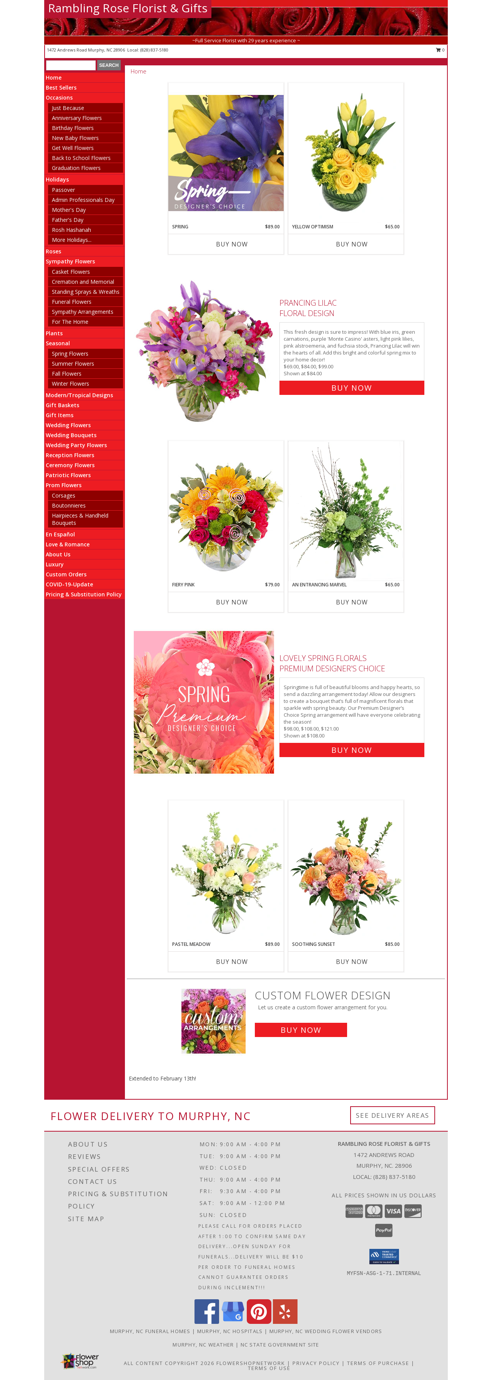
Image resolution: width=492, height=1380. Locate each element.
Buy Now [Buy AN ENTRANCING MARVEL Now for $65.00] (352, 602)
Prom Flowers (63, 485)
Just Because (68, 108)
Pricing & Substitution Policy (84, 594)
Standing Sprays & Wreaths (86, 291)
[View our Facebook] (206, 1321)
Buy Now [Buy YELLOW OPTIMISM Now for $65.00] (352, 244)
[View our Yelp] (285, 1321)
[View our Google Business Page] (233, 1321)
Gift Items (59, 415)
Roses (53, 251)
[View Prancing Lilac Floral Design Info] (205, 343)
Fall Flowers (66, 373)
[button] (384, 1256)
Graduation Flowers (76, 167)
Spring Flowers (70, 353)
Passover (63, 189)
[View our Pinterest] (259, 1321)
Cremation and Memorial (83, 281)
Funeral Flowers (71, 301)
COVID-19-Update (69, 584)
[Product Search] (71, 65)
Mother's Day (69, 209)
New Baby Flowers (75, 137)
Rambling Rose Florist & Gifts (128, 8)
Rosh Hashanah (71, 229)
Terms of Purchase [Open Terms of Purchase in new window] (378, 1363)
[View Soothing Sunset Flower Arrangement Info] (346, 871)
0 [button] (440, 50)
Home (54, 77)
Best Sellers (61, 87)
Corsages (63, 495)
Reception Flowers (70, 455)
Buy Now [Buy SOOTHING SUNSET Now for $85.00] (352, 961)
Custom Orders (66, 574)
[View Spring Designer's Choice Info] (226, 153)
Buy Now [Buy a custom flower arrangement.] (301, 1030)
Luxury (55, 564)
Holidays (57, 179)
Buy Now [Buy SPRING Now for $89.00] (232, 244)
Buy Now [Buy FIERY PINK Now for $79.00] (232, 602)
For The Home (70, 321)
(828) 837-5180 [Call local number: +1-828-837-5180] (154, 50)
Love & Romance (68, 544)
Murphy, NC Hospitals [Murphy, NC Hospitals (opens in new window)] (230, 1331)
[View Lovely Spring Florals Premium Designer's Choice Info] (205, 702)
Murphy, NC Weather (203, 1344)
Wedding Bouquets (71, 435)
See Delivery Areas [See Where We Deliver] (392, 1115)
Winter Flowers (70, 383)
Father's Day (67, 219)
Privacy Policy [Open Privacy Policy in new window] (316, 1363)
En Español (60, 534)
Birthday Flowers (73, 128)
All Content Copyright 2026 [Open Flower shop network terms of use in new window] (169, 1363)
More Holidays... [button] (71, 239)
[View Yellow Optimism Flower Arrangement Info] (346, 153)
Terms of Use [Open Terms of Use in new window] (269, 1368)
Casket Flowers (71, 271)
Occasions (59, 97)
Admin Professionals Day (83, 199)
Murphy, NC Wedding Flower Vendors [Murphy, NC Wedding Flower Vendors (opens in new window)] (325, 1331)
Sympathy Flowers (70, 261)
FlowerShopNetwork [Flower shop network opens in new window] (250, 1363)
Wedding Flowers (68, 425)
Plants (54, 333)
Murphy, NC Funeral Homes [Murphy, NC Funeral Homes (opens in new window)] (150, 1331)
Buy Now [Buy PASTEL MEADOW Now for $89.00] (232, 961)
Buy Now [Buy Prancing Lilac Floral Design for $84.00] (351, 388)
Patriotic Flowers (68, 475)
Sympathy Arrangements (82, 311)
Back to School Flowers (81, 157)
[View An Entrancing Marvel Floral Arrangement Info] (346, 511)
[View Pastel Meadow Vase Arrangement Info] (226, 871)
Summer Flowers (73, 363)
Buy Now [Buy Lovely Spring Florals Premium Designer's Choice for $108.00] (351, 750)
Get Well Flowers (73, 147)
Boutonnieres (69, 505)
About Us (58, 554)
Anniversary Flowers (77, 118)
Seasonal (58, 343)
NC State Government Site (280, 1344)
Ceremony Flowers (70, 465)
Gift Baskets (62, 405)
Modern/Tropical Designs (79, 395)
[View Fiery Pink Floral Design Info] (226, 511)
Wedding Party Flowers (76, 445)
